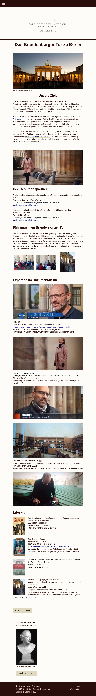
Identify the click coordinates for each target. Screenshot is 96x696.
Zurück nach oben (22, 610)
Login (77, 686)
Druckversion (23, 686)
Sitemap (36, 686)
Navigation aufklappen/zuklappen (48, 3)
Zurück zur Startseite (26, 673)
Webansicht (75, 689)
